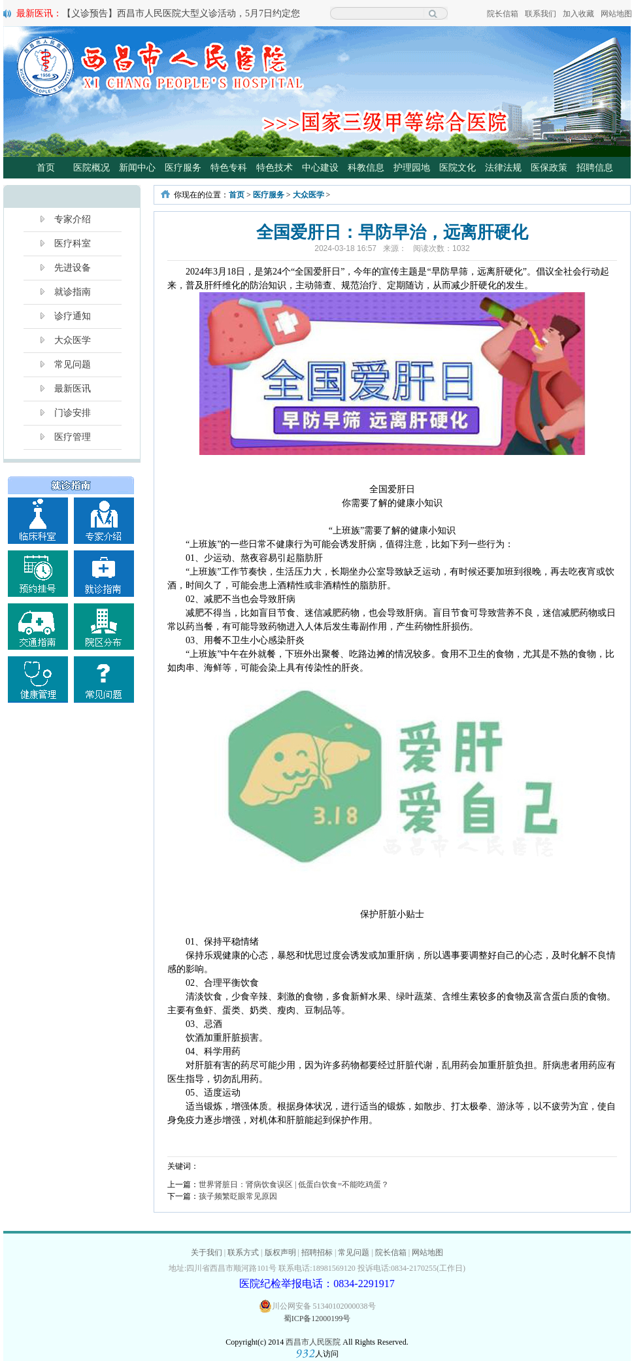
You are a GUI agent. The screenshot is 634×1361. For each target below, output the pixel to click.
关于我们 (206, 1252)
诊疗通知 (72, 316)
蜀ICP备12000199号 (317, 1318)
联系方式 (243, 1252)
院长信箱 (502, 13)
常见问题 (72, 364)
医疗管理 (72, 437)
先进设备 (72, 268)
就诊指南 (72, 292)
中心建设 (320, 167)
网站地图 (616, 13)
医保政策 (549, 167)
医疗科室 (72, 243)
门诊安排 (72, 413)
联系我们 (540, 13)
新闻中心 (137, 167)
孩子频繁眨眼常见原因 (238, 1196)
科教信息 (366, 167)
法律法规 (503, 167)
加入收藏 (578, 13)
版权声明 (280, 1252)
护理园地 (411, 167)
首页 (46, 167)
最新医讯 (72, 389)
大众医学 (72, 340)
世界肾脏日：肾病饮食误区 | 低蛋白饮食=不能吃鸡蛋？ (294, 1184)
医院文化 (457, 167)
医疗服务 (183, 167)
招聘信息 (594, 167)
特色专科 (228, 167)
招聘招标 (317, 1252)
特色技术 (274, 167)
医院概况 (91, 167)
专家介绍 (72, 219)
